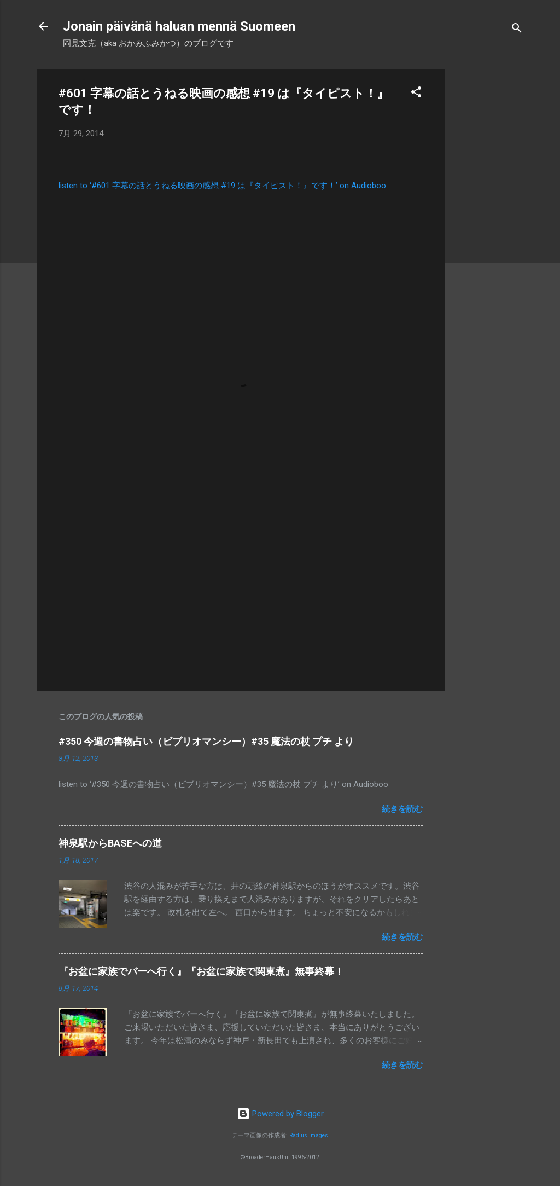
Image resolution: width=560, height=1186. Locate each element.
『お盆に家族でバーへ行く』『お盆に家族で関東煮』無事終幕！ (201, 971)
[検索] (516, 30)
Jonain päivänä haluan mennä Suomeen (179, 26)
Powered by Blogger (280, 1114)
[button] (416, 93)
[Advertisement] (488, 233)
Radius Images (308, 1135)
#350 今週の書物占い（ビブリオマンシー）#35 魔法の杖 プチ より (206, 741)
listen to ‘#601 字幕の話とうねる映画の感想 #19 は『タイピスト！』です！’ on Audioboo (222, 185)
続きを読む (402, 809)
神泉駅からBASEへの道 (110, 843)
